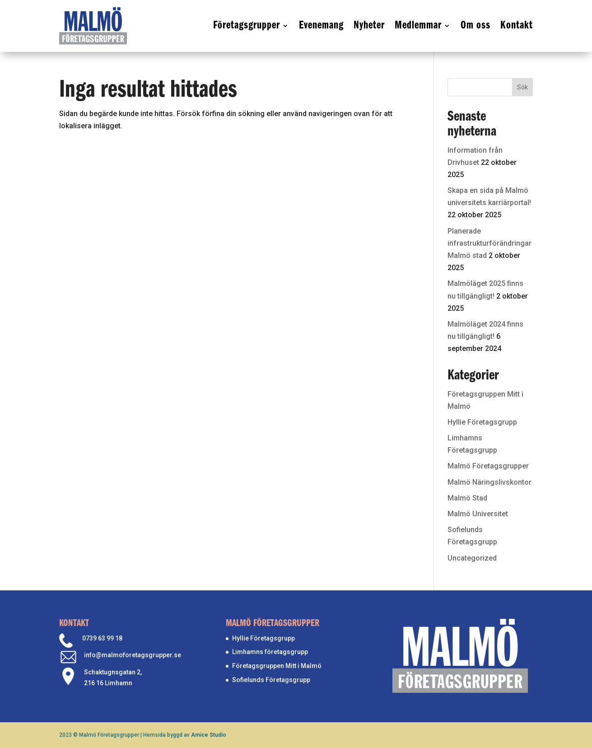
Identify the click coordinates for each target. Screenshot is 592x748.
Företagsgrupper (246, 25)
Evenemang (321, 25)
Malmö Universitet (477, 514)
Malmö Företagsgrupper (488, 466)
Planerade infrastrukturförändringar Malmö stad (489, 243)
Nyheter (369, 25)
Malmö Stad (467, 498)
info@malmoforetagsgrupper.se (132, 655)
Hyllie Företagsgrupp (482, 422)
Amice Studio (208, 735)
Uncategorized (472, 558)
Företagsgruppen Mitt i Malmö (277, 665)
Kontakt (516, 25)
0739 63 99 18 (102, 638)
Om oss (475, 25)
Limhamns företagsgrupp (270, 651)
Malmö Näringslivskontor (489, 482)
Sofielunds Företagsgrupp (271, 679)
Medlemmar (418, 25)
